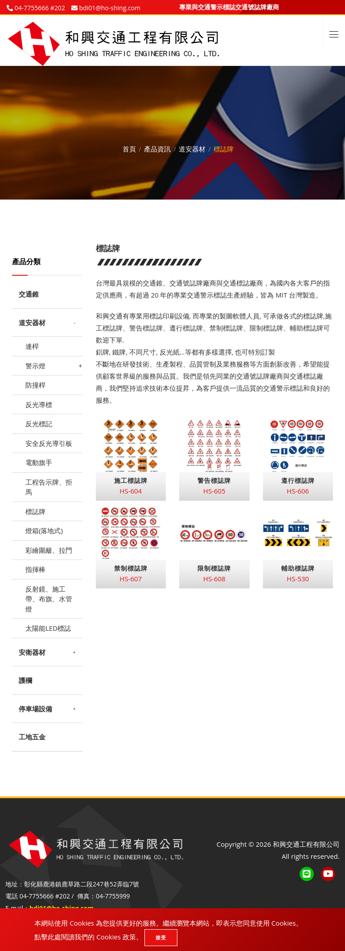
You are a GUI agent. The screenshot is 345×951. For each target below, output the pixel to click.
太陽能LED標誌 (48, 628)
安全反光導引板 (48, 443)
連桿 (32, 346)
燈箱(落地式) (44, 530)
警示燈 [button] (35, 365)
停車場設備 (35, 708)
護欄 (25, 680)
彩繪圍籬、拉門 (48, 550)
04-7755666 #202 (39, 8)
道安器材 (192, 147)
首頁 (129, 147)
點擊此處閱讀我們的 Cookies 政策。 (88, 936)
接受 (161, 937)
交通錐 (29, 294)
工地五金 (32, 736)
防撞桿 (35, 384)
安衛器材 (32, 652)
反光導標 (38, 404)
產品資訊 (157, 147)
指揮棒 (35, 569)
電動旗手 (38, 462)
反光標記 (38, 423)
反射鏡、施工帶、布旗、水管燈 (48, 598)
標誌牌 (35, 511)
